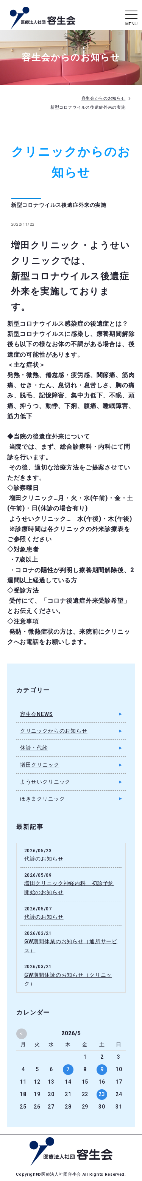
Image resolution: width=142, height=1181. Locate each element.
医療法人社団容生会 (62, 1174)
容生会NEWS (36, 714)
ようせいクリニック (45, 782)
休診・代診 (34, 748)
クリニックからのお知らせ (53, 731)
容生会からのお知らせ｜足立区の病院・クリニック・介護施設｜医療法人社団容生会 (42, 18)
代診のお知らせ (44, 859)
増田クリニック (39, 765)
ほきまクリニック (42, 799)
